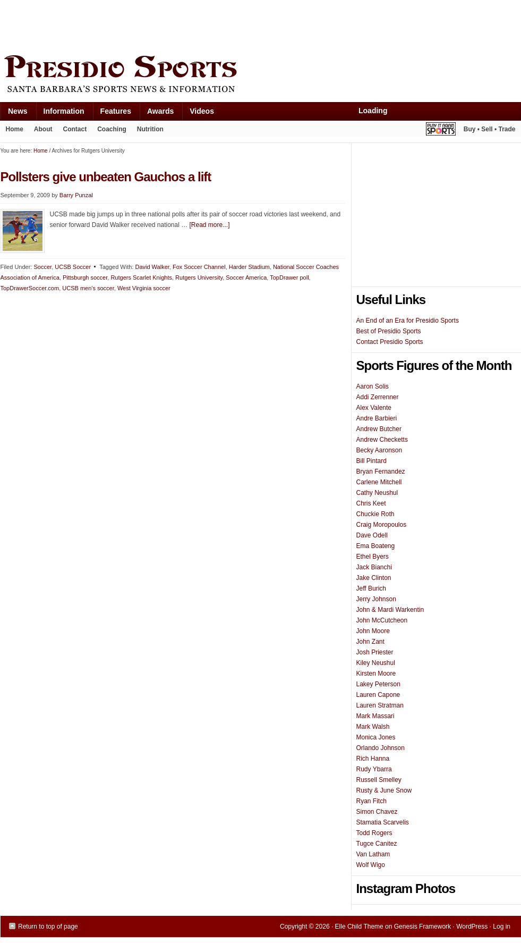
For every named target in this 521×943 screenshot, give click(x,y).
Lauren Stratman (380, 705)
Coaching (111, 129)
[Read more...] (210, 225)
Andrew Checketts (382, 439)
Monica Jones (376, 737)
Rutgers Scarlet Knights (141, 277)
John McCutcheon (382, 620)
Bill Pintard (371, 461)
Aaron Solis (372, 386)
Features (111, 113)
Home (14, 129)
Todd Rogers (374, 833)
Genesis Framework (422, 926)
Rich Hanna (373, 758)
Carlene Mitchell (379, 482)
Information (60, 113)
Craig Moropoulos (381, 524)
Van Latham (373, 854)
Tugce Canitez (376, 843)
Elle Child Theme (359, 926)
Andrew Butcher (379, 429)
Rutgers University (199, 277)
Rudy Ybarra (374, 769)
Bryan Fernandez (380, 471)
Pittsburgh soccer (85, 277)
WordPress (472, 926)
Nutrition (150, 129)
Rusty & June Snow (384, 790)
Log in (501, 926)
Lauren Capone (378, 694)
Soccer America (246, 277)
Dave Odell (372, 535)
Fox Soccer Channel (199, 267)
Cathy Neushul (377, 492)
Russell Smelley (379, 780)
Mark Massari (375, 716)
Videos (202, 111)
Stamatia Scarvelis (382, 822)
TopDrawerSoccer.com (30, 288)
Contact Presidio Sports (389, 342)
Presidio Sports (261, 75)
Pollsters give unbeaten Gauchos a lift (106, 177)
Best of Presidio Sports (388, 331)
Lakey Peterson (378, 684)
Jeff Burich (371, 588)
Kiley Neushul (375, 663)
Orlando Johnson (380, 748)
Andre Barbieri (376, 418)
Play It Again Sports (441, 130)
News (14, 113)
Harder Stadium (249, 267)
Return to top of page (48, 926)
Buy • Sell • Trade (490, 129)
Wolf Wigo (370, 865)
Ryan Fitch (371, 801)
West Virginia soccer (143, 288)
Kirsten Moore (376, 673)
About (41, 131)
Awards (156, 113)
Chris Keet (371, 503)
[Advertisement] (194, 25)
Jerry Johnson (376, 599)
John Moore (373, 631)
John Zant (370, 641)
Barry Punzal (76, 195)
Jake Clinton (373, 578)
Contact (75, 129)
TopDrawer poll (289, 277)
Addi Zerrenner (377, 397)
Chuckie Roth (375, 514)
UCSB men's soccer (88, 288)
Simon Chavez (377, 811)
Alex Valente (374, 407)
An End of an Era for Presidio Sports (407, 320)
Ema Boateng (375, 546)
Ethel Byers (372, 556)
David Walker (152, 267)
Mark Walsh (373, 726)
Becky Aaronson (379, 450)
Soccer (42, 267)
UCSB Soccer (73, 267)
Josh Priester (375, 652)
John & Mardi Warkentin (390, 609)
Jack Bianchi (374, 567)
